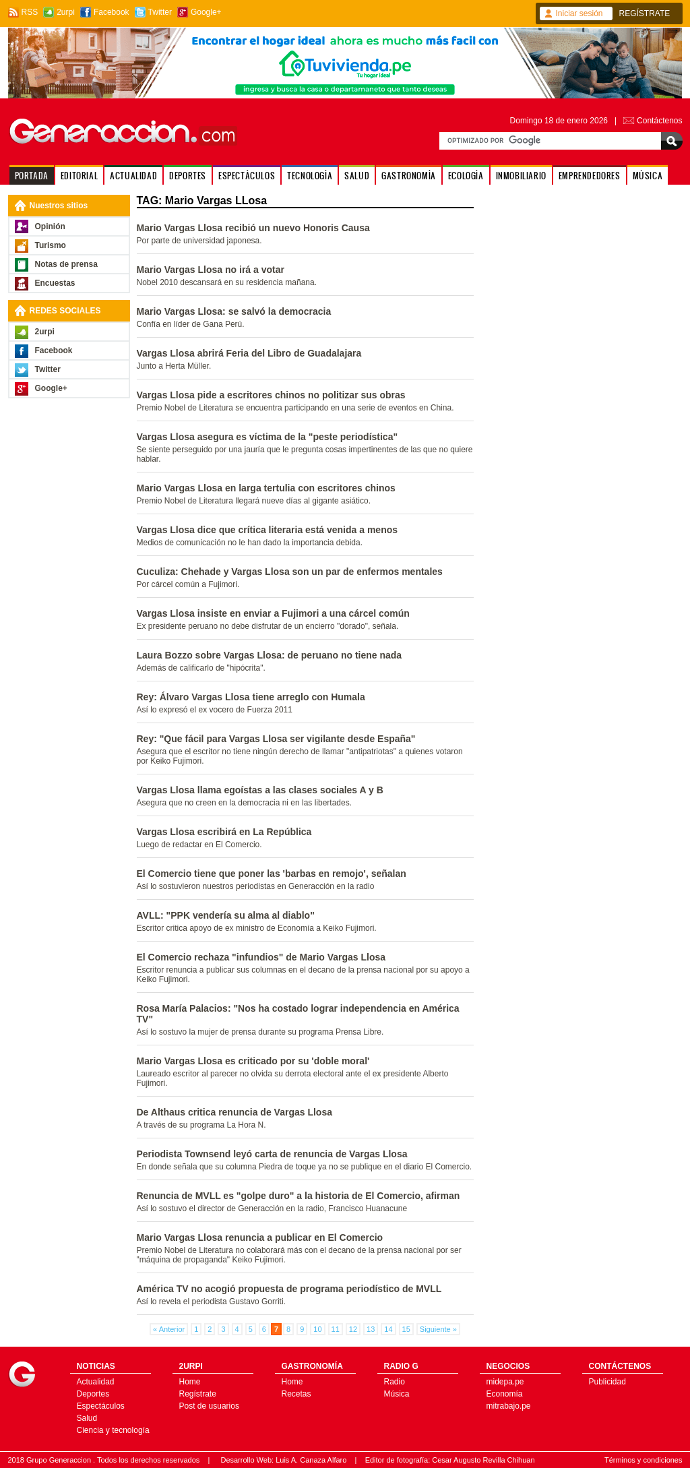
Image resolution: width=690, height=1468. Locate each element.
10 (317, 1329)
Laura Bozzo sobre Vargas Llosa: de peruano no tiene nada (269, 655)
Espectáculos (101, 1406)
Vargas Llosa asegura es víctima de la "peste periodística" (267, 436)
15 (406, 1329)
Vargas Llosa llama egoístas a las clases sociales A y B (260, 790)
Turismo (50, 245)
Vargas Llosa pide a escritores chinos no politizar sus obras (271, 395)
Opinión (50, 226)
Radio (394, 1381)
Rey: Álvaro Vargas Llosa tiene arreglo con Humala (251, 697)
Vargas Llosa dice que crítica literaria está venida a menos (267, 529)
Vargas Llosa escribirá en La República (224, 831)
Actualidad (96, 1381)
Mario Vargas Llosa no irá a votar (210, 269)
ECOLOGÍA (466, 175)
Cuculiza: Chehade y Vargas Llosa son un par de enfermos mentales (290, 571)
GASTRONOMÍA (408, 175)
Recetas (296, 1394)
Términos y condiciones (643, 1460)
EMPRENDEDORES (590, 175)
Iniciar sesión (579, 13)
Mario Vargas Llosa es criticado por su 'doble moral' (253, 1061)
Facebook (111, 12)
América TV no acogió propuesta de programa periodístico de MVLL (289, 1288)
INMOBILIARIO (521, 175)
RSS (30, 12)
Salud (87, 1418)
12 (353, 1329)
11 (336, 1329)
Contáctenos (659, 120)
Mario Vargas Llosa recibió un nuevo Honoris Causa (253, 227)
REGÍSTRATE (644, 13)
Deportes (93, 1394)
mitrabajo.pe (509, 1406)
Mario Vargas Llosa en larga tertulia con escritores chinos (266, 488)
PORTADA (32, 175)
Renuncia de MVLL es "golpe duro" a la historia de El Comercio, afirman (298, 1195)
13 (371, 1329)
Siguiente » (438, 1329)
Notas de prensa (66, 264)
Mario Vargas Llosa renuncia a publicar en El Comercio (260, 1237)
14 (388, 1329)
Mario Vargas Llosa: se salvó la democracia (234, 311)
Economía (505, 1394)
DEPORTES (187, 175)
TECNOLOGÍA (309, 175)
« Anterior (169, 1329)
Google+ (206, 12)
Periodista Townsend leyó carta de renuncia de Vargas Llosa (272, 1154)
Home (190, 1381)
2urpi (66, 12)
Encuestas (55, 283)
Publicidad (607, 1381)
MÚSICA (648, 175)
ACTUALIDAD (133, 175)
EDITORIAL (79, 175)
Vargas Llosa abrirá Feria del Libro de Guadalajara (249, 353)
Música (397, 1394)
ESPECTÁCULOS (246, 175)
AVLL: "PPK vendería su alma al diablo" (226, 915)
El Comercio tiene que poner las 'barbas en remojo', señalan (271, 873)
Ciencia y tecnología (113, 1430)
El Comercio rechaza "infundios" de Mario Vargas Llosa (261, 957)
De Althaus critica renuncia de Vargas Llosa (234, 1112)
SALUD (356, 175)
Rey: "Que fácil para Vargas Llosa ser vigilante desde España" (276, 738)
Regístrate (197, 1394)
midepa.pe (505, 1381)
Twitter (160, 12)
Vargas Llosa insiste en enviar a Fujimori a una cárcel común (273, 613)
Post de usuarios (209, 1406)
